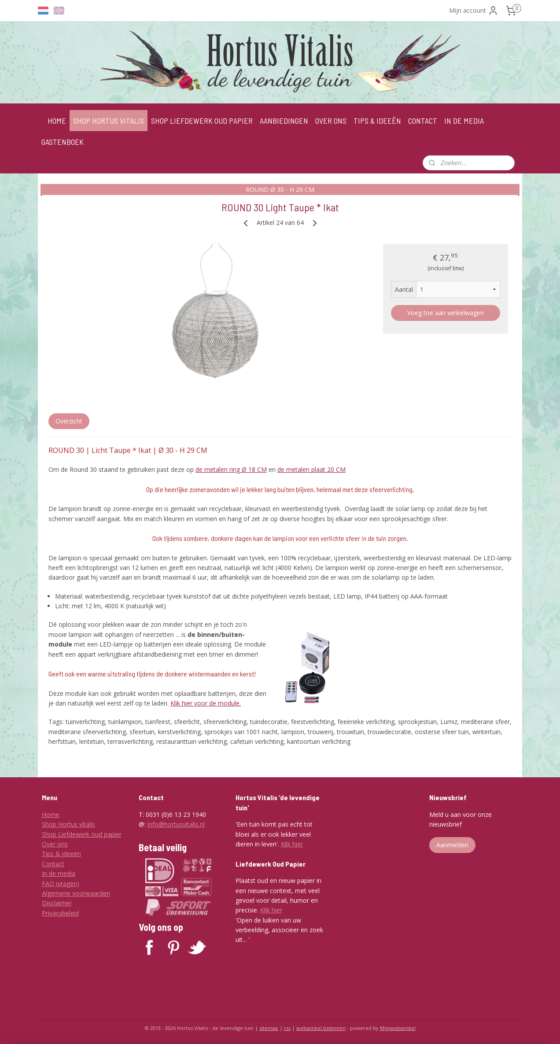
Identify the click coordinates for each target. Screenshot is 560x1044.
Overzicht (68, 421)
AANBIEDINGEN (284, 120)
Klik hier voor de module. (205, 703)
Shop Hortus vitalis (68, 824)
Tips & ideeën (61, 853)
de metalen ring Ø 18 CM (231, 469)
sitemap (268, 1028)
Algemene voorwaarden (76, 893)
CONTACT (422, 120)
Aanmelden (452, 845)
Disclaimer (57, 903)
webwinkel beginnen (321, 1028)
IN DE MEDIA (464, 120)
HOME (57, 120)
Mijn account (473, 10)
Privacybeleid (60, 913)
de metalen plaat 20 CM (311, 469)
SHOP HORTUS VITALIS (108, 120)
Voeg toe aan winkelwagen (445, 313)
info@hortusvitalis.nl (176, 824)
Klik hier (292, 844)
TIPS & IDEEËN (377, 120)
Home (50, 814)
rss (287, 1028)
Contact (53, 864)
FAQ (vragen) (60, 883)
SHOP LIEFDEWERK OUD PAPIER (202, 120)
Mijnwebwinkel (398, 1028)
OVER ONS (330, 120)
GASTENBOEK (62, 142)
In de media (58, 873)
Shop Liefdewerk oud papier (82, 834)
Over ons (55, 844)
